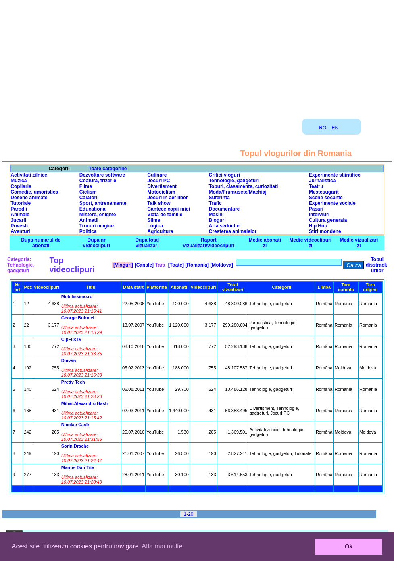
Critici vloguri (224, 175)
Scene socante (326, 197)
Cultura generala (328, 220)
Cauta (353, 265)
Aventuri (20, 231)
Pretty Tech (73, 382)
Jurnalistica (322, 181)
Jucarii (18, 220)
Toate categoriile (108, 168)
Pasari (316, 209)
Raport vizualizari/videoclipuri (208, 242)
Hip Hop (318, 226)
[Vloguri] (122, 265)
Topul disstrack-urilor (377, 265)
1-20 (188, 514)
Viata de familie (164, 214)
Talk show (158, 203)
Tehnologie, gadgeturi (234, 181)
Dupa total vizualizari (147, 242)
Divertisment (162, 186)
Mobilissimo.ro (77, 296)
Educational (93, 209)
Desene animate (28, 197)
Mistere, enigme (97, 214)
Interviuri (319, 214)
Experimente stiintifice (335, 175)
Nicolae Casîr (75, 424)
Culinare (157, 175)
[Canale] (143, 265)
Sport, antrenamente (103, 203)
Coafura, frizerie (97, 181)
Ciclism (88, 192)
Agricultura (160, 231)
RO (322, 128)
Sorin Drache (75, 446)
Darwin (68, 360)
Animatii (88, 220)
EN (335, 128)
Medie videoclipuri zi (310, 242)
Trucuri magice (96, 226)
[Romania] (196, 265)
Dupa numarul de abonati (40, 242)
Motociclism (161, 192)
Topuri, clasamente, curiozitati (243, 186)
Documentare (224, 209)
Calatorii (89, 197)
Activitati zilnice (28, 175)
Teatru (316, 186)
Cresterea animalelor (233, 231)
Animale (19, 214)
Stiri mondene (325, 231)
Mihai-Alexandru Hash (84, 403)
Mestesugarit (324, 192)
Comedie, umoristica (34, 192)
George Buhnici (77, 317)
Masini (216, 214)
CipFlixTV (71, 339)
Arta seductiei (225, 226)
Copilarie (20, 186)
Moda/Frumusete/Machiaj (238, 192)
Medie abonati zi (265, 242)
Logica (155, 226)
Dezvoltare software (102, 175)
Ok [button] (348, 546)
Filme (85, 186)
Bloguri (217, 220)
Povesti (19, 226)
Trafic (215, 203)
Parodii (18, 209)
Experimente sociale (332, 203)
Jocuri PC (158, 181)
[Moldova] (221, 265)
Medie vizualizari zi (359, 242)
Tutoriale (20, 203)
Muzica (18, 181)
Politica (88, 231)
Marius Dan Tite (77, 467)
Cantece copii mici (168, 209)
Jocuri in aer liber (167, 197)
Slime (153, 220)
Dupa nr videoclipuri (96, 242)
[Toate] (175, 265)
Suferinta (219, 197)
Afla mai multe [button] (162, 546)
